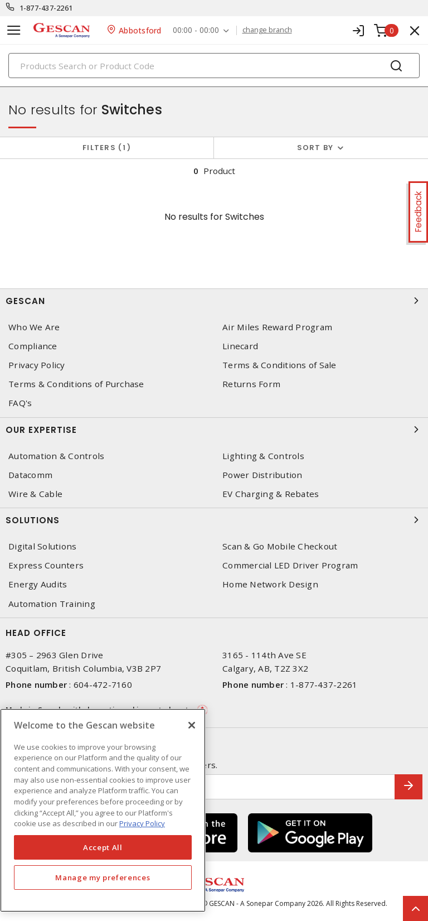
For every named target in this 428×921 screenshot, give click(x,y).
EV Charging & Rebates (270, 494)
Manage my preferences (102, 877)
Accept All (103, 847)
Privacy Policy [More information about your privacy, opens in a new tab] (142, 823)
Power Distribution (262, 475)
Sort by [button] (315, 147)
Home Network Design (270, 584)
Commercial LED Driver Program (290, 565)
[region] (103, 810)
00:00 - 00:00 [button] (196, 30)
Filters (106, 147)
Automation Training (51, 604)
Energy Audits (37, 584)
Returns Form (251, 384)
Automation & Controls (56, 456)
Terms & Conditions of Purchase (76, 384)
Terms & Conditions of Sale (279, 365)
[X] (191, 725)
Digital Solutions (42, 546)
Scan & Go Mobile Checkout (279, 546)
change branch (267, 30)
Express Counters (46, 565)
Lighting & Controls (263, 456)
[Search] (214, 65)
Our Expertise (214, 429)
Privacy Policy (36, 365)
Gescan (214, 301)
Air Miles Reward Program (277, 327)
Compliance (32, 346)
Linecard (240, 346)
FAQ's (20, 403)
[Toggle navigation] (14, 30)
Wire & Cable (35, 494)
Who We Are (34, 327)
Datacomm (30, 475)
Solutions (214, 520)
